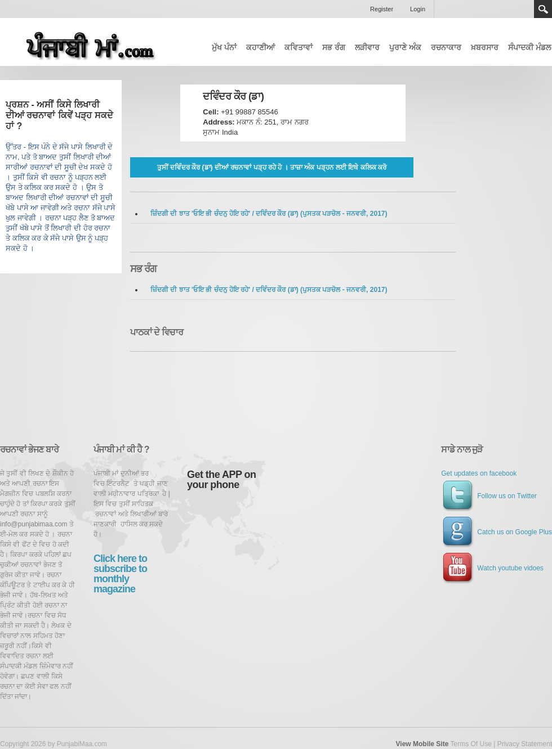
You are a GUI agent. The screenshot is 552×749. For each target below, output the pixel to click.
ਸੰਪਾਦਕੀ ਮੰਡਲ (529, 47)
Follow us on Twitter (489, 496)
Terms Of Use (470, 744)
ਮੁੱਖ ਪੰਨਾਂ (224, 47)
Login (417, 9)
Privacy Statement (524, 744)
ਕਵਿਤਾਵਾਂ (298, 47)
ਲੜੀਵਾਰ (367, 47)
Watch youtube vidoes (492, 568)
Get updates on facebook (479, 473)
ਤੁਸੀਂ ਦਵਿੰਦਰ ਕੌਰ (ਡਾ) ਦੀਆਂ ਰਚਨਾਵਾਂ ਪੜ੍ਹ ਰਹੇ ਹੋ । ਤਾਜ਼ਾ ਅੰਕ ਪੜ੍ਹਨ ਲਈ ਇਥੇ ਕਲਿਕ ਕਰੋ (271, 167)
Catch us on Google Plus (496, 532)
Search (543, 9)
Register (381, 9)
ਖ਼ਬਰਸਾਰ (484, 47)
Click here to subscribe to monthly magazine (120, 574)
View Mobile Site (422, 744)
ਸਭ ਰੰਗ (333, 47)
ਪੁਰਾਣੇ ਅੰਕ (405, 47)
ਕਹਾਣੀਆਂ (260, 47)
